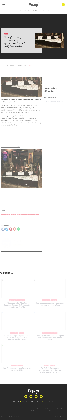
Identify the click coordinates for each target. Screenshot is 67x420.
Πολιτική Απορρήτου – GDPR (45, 410)
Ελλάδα (13, 214)
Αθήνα (8, 214)
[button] (3, 229)
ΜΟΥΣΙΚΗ (24, 401)
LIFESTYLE (16, 401)
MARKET (51, 401)
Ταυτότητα (18, 410)
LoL (3, 214)
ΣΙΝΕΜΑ (39, 401)
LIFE (45, 401)
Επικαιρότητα (20, 214)
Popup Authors (26, 410)
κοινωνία (28, 214)
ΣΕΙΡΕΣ (32, 401)
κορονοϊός (36, 214)
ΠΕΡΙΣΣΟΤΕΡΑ (18, 244)
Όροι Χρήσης (34, 410)
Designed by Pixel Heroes (60, 416)
